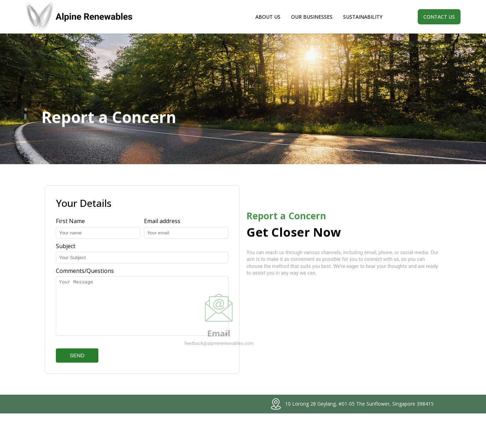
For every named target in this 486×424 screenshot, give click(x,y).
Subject (65, 246)
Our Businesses (311, 16)
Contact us (439, 16)
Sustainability (362, 16)
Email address (162, 221)
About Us (267, 16)
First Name (70, 221)
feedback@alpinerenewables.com (191, 348)
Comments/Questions (85, 271)
